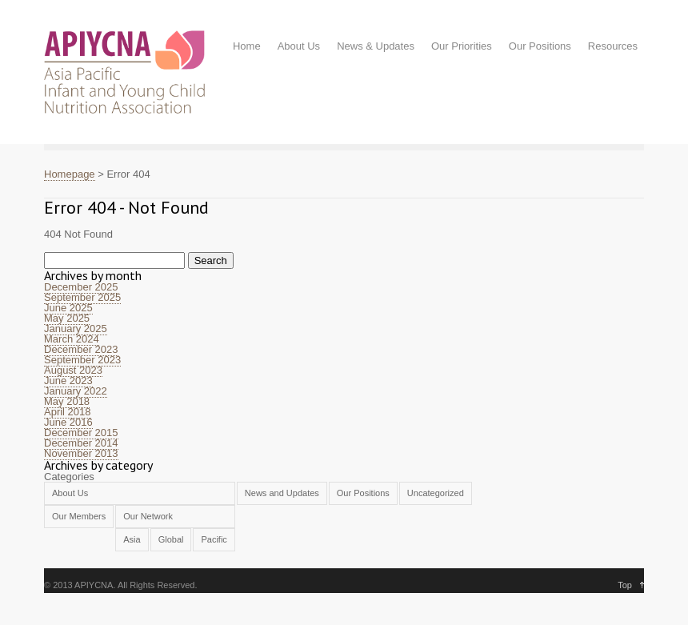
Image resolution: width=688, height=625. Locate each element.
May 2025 (67, 318)
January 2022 (75, 391)
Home (247, 46)
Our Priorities (461, 46)
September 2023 (82, 360)
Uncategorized (435, 493)
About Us (299, 46)
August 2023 (73, 370)
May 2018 (67, 401)
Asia (131, 539)
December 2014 (81, 443)
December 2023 (81, 349)
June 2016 (68, 422)
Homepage (69, 174)
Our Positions (540, 46)
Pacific (213, 539)
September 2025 (82, 297)
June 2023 (68, 381)
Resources (613, 46)
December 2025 (81, 287)
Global (171, 539)
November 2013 (81, 453)
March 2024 (71, 339)
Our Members (79, 516)
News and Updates (282, 493)
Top (625, 585)
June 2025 (68, 308)
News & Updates (375, 46)
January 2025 (75, 329)
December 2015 (81, 433)
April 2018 (67, 412)
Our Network (148, 516)
